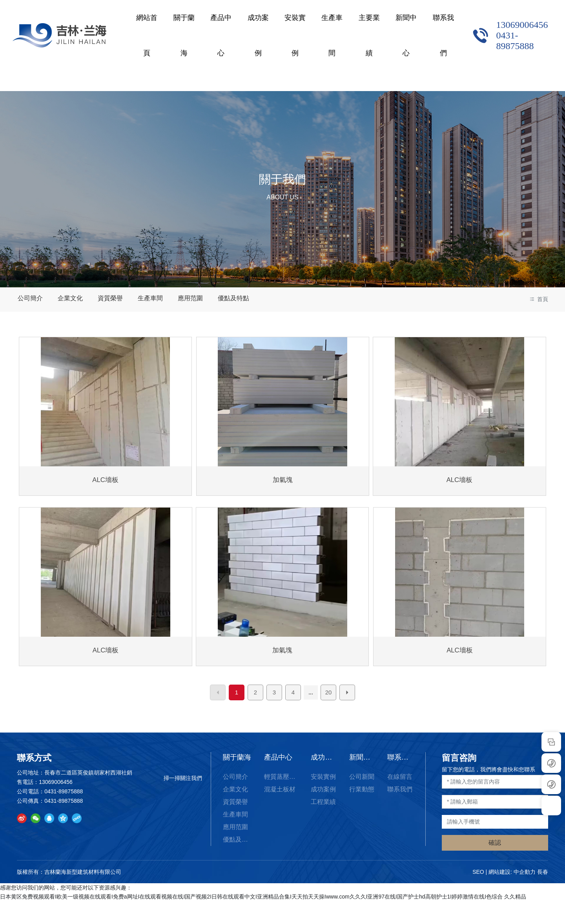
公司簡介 (29, 299)
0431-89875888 (511, 40)
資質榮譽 (107, 299)
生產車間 (146, 299)
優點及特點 (226, 299)
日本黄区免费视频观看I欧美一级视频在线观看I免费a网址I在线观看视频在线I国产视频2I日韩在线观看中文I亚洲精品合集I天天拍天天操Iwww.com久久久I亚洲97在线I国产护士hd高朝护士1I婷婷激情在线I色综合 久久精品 (263, 901)
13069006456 (518, 25)
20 (328, 696)
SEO (478, 876)
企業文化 (68, 299)
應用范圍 (184, 299)
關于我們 (282, 179)
